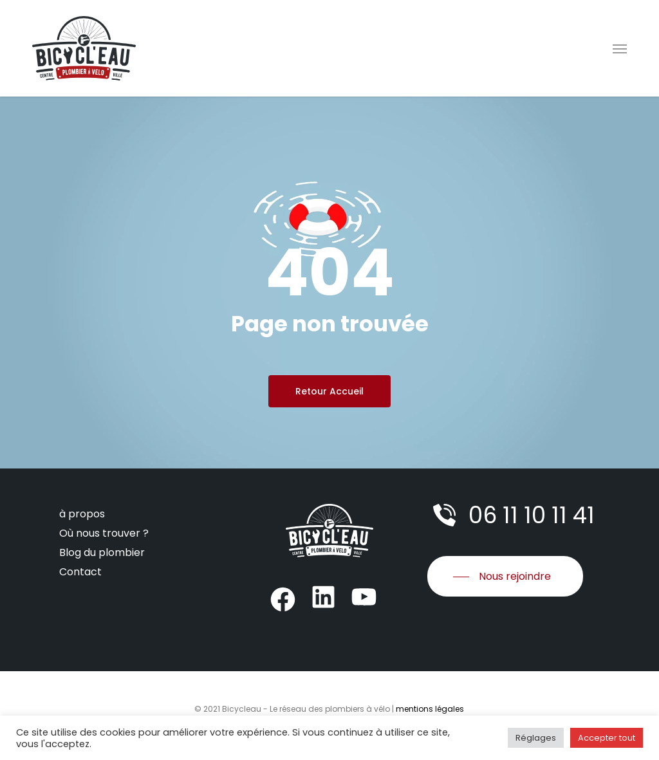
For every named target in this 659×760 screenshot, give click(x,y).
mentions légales (430, 708)
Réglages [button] (535, 738)
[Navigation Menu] (620, 48)
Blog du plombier (102, 552)
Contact (80, 571)
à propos (82, 513)
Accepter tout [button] (606, 738)
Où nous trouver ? (104, 533)
